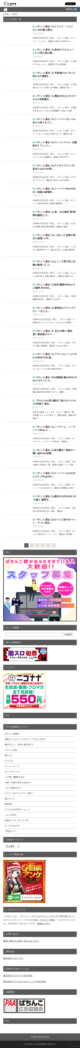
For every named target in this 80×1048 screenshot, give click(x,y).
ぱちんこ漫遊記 (12, 734)
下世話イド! (10, 831)
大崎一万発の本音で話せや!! (18, 782)
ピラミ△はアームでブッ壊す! (19, 793)
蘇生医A (8, 804)
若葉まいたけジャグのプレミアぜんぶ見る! (25, 739)
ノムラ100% (10, 815)
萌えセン (9, 755)
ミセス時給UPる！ (13, 788)
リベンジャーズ (12, 766)
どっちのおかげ (12, 826)
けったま (9, 761)
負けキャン (10, 799)
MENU (71, 9)
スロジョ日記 (11, 750)
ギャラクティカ (12, 772)
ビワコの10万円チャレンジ (17, 809)
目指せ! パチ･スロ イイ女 (17, 820)
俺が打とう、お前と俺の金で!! (19, 744)
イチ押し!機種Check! (14, 777)
